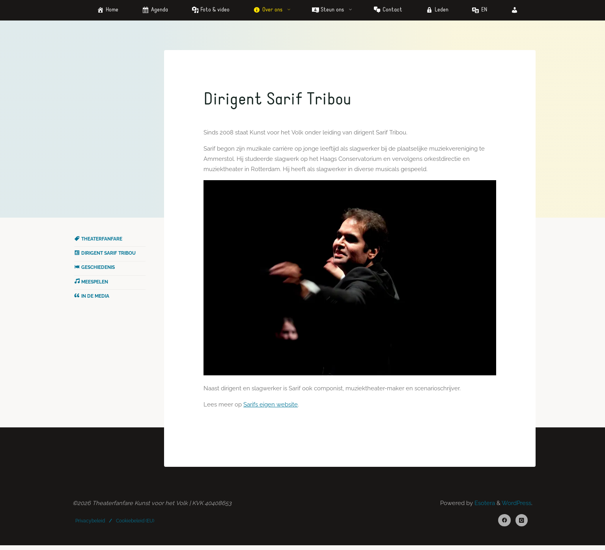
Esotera (484, 506)
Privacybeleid (90, 524)
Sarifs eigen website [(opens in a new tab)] (271, 406)
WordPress (516, 506)
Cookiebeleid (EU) (135, 524)
